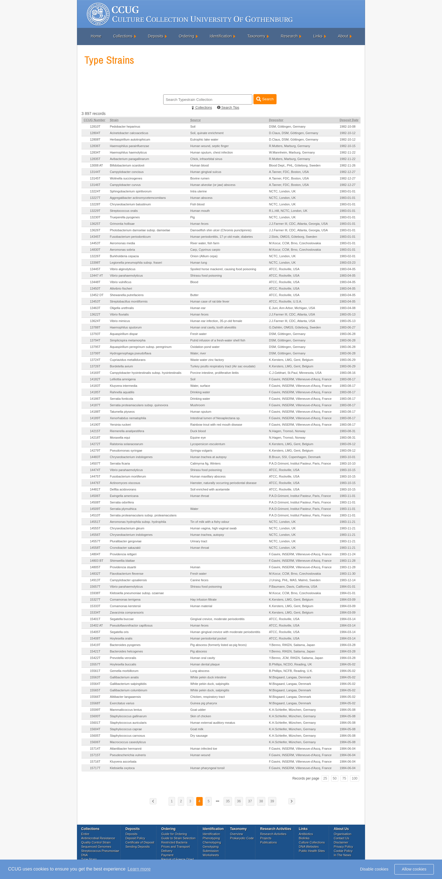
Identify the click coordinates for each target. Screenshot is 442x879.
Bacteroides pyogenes (125, 645)
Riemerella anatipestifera (127, 431)
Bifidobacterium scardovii (127, 165)
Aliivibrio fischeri (121, 288)
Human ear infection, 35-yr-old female (216, 321)
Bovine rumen (199, 178)
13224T (95, 191)
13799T (95, 353)
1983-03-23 (347, 262)
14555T (95, 528)
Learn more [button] (139, 869)
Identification (221, 36)
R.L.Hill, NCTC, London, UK (288, 210)
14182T (95, 379)
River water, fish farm (204, 243)
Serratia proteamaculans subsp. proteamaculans (143, 515)
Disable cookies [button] (374, 869)
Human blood (199, 165)
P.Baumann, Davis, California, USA (293, 586)
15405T (95, 632)
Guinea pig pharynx (203, 703)
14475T (95, 476)
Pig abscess (198, 651)
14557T (95, 541)
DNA (84, 855)
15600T (95, 716)
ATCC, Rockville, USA (284, 269)
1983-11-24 (347, 554)
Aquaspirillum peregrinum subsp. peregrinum (141, 347)
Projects (265, 838)
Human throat (199, 496)
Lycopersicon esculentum (207, 444)
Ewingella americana (124, 496)
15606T (95, 742)
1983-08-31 (347, 431)
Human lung (198, 262)
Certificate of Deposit (139, 842)
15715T (95, 755)
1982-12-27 (347, 172)
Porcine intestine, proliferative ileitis (214, 372)
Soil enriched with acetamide (210, 489)
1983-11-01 (347, 496)
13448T (95, 282)
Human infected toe (203, 748)
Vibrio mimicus (120, 321)
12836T (95, 146)
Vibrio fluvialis (119, 314)
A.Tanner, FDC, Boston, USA (289, 172)
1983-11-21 (347, 521)
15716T (95, 761)
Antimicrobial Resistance (98, 838)
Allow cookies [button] (414, 869)
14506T (95, 496)
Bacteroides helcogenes (126, 651)
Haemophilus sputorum (126, 327)
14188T (95, 411)
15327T (95, 599)
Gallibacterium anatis (124, 677)
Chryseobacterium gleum (127, 528)
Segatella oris (119, 632)
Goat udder (198, 709)
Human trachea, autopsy (207, 534)
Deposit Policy (135, 838)
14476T (95, 483)
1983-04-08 (347, 308)
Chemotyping (212, 842)
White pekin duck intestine (208, 677)
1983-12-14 (347, 580)
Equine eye (198, 437)
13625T (95, 223)
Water (194, 508)
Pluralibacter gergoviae (126, 541)
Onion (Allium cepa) (204, 256)
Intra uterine (198, 191)
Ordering (186, 36)
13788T (95, 327)
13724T (95, 359)
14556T (95, 534)
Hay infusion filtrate (203, 599)
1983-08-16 (347, 372)
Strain (114, 120)
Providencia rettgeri (123, 554)
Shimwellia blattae (122, 560)
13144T (95, 172)
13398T (95, 262)
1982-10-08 (347, 126)
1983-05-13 (347, 314)
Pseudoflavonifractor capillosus (131, 625)
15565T (95, 690)
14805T (95, 567)
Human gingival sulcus (205, 172)
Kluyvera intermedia (123, 385)
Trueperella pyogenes (125, 217)
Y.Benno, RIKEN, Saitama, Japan (292, 645)
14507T (95, 463)
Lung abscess (199, 670)
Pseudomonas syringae (126, 450)
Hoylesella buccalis (123, 664)
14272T (95, 444)
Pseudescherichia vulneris (128, 755)
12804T (95, 133)
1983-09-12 (347, 444)
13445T (95, 269)
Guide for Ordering (174, 834)
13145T (95, 178)
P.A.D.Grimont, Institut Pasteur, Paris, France (300, 463)
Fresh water (198, 334)
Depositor (276, 120)
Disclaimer (341, 842)
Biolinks (304, 838)
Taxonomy (256, 36)
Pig (192, 217)
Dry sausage (199, 735)
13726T (95, 366)
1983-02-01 (347, 256)
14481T (95, 489)
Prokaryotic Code (242, 838)
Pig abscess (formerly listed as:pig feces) (218, 645)
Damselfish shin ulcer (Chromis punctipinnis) (220, 230)
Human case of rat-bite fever (209, 301)
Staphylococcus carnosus (127, 735)
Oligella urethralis (122, 308)
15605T (95, 735)
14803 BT (96, 560)
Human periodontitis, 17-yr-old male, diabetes (221, 236)
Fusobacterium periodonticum (130, 236)
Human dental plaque (205, 664)
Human (195, 567)
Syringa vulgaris (201, 450)
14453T (95, 243)
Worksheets (211, 855)
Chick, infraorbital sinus (206, 159)
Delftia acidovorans (123, 489)
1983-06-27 (347, 327)
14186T (95, 398)
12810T (95, 126)
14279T (95, 450)
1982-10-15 (347, 146)
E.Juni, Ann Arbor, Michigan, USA (292, 308)
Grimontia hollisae (122, 223)
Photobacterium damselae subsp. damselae (140, 230)
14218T (95, 437)
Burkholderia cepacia (124, 256)
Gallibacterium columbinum (128, 690)
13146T (95, 185)
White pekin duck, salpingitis (209, 683)
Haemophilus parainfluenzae (129, 146)
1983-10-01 (347, 457)
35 (227, 801)
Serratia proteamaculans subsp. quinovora (139, 405)
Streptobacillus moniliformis (129, 301)
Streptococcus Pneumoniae (100, 851)
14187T (95, 405)
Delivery (167, 851)
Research (289, 36)
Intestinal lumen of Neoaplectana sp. (215, 418)
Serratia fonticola (121, 398)
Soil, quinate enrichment (207, 133)
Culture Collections (312, 842)
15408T (95, 638)
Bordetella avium (121, 366)
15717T (95, 768)
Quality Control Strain (96, 842)
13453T (95, 301)
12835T (95, 159)
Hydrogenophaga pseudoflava (130, 353)
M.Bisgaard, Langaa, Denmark (290, 677)
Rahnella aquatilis (122, 392)
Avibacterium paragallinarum (129, 159)
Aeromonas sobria (122, 249)
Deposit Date (349, 120)
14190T (95, 424)
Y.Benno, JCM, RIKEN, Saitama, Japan (296, 658)
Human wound (200, 755)
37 (250, 801)
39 (272, 801)
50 (335, 778)
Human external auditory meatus (212, 722)
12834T (95, 152)
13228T (95, 204)
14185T (95, 392)
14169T (95, 372)
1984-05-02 (347, 664)
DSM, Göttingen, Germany (287, 126)
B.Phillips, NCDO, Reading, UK (290, 664)
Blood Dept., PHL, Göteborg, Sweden (295, 165)
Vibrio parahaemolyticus (126, 275)
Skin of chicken (200, 716)
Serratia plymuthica (123, 508)
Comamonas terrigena (125, 599)
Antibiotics (306, 834)
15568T (95, 703)
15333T (95, 606)
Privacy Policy (343, 846)
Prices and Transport (175, 846)
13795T (95, 347)
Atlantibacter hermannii (126, 748)
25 (325, 778)
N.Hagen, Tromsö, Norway (287, 431)
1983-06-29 (347, 359)
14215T (95, 431)
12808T (95, 139)
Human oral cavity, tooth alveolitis (213, 327)
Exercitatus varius (122, 703)
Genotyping (210, 846)
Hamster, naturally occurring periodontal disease (223, 483)
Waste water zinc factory (207, 359)
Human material (201, 606)
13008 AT (96, 165)
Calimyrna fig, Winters (205, 463)
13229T (95, 210)
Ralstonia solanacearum (126, 444)
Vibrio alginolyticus (123, 269)
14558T (95, 547)
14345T (95, 236)
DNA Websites (309, 846)
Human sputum (200, 411)
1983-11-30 (347, 573)
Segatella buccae (122, 619)
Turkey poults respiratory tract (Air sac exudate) (222, 366)
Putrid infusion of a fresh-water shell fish (217, 340)
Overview (236, 834)
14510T (95, 515)
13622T (95, 314)
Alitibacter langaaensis (125, 696)
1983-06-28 (347, 334)
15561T (95, 670)
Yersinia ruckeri (120, 424)
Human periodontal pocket (208, 638)
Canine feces (199, 580)
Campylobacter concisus (127, 172)
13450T (95, 288)
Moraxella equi (120, 437)
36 (239, 801)
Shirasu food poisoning (206, 275)
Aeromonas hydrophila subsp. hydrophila (138, 521)
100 (354, 778)
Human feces (199, 223)
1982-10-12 (347, 133)
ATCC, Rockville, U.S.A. (285, 301)
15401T (95, 619)
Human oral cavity (202, 658)
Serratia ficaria (120, 463)
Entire (85, 834)
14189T (95, 418)
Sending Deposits (137, 846)
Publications (268, 842)
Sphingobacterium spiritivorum (131, 191)
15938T (95, 593)
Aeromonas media (122, 243)
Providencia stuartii (123, 567)
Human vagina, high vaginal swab (213, 528)
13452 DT (96, 295)
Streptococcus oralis (124, 210)
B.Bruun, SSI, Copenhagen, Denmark (295, 457)
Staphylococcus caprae (126, 729)
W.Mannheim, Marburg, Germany (292, 152)
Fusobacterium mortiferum (128, 476)
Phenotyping (211, 838)
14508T (95, 502)
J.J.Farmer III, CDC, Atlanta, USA (292, 314)
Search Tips (228, 108)
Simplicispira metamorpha (128, 340)
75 (344, 778)
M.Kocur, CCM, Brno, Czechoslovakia (295, 243)
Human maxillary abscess (208, 476)
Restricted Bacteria (174, 842)
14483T (95, 457)
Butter (194, 295)
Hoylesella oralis (121, 638)
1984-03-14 (347, 619)
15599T (95, 709)
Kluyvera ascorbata (123, 761)
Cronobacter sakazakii (125, 547)
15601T (95, 722)
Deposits (155, 36)
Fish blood (197, 204)
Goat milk (196, 729)
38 (261, 801)
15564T (95, 683)
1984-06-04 (347, 748)
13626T (95, 230)
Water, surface (200, 385)
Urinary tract (198, 541)
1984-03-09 (347, 599)
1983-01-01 (347, 191)
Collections (122, 36)
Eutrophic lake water (204, 139)
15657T (95, 586)
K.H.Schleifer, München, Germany (292, 709)
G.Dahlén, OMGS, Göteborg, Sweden (295, 327)
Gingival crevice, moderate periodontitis (217, 619)
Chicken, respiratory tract (207, 696)
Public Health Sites (312, 851)
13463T (95, 308)
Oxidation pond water (205, 347)
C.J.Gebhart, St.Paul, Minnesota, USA (295, 372)
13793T (95, 334)
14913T (95, 580)
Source (195, 120)
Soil (192, 126)
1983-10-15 (347, 470)
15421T (95, 651)
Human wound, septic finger (209, 146)
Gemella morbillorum (124, 670)
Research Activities (273, 834)
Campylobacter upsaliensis (128, 580)
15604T (95, 729)
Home (96, 36)
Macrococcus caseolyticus (128, 742)
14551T (95, 521)
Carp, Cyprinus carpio (205, 249)
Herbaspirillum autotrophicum (130, 139)
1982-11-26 (347, 165)
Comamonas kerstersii (125, 606)
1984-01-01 (347, 586)
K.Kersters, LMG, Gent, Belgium (291, 359)
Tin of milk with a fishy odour (209, 521)
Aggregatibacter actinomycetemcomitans (138, 197)
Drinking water (200, 392)
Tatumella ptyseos (122, 411)
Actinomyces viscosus (125, 483)
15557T (95, 664)
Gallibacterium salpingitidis (128, 683)
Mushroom (197, 405)
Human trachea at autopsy (208, 457)
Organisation (342, 834)
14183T (95, 385)
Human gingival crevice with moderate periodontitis (225, 632)
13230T (95, 217)
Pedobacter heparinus (125, 126)
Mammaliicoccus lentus (126, 709)
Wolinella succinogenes (126, 178)
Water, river (198, 353)
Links (317, 36)
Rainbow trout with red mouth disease (216, 424)
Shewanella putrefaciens (127, 295)
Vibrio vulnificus (120, 282)
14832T (95, 573)
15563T (95, 677)
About (343, 36)
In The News (342, 855)
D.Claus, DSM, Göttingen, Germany (293, 133)
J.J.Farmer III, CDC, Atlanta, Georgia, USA (298, 223)
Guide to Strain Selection (178, 838)
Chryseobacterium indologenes (131, 457)
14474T (95, 470)
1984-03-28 (347, 645)
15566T (95, 696)
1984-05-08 (347, 709)
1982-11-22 (347, 152)
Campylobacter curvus (125, 185)
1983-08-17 (347, 379)
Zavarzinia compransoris (127, 612)
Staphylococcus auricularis (128, 722)
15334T (95, 612)
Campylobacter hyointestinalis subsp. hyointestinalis (146, 372)
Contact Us (341, 838)
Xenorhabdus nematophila (128, 418)
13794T (95, 340)
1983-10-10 (347, 463)
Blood (194, 282)
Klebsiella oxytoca (122, 768)
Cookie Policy (343, 851)
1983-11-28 (347, 560)
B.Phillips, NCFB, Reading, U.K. (291, 670)
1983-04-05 (347, 269)
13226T (95, 256)
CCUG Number (94, 120)
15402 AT (96, 625)
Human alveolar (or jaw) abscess (212, 185)
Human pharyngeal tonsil (207, 768)
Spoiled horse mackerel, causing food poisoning (223, 269)
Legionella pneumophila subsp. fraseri (136, 262)
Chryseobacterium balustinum (130, 204)
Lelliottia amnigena (123, 379)
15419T (95, 645)
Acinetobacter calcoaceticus (129, 133)
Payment (167, 855)
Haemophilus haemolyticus (128, 152)
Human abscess (201, 197)
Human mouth (200, 210)
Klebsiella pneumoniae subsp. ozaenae (137, 593)
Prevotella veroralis (123, 658)
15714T (95, 748)
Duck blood (198, 431)
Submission (211, 851)
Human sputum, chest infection (211, 152)
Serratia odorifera (122, 502)
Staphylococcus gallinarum (128, 716)
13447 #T (96, 275)
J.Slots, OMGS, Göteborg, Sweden (293, 236)
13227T (95, 197)
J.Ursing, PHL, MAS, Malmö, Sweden (295, 580)
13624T (95, 321)
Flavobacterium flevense (126, 573)
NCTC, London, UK (282, 191)
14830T (95, 249)
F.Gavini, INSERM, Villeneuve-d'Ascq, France (300, 379)
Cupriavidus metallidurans (128, 359)
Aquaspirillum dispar (124, 334)
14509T (95, 508)
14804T (95, 554)
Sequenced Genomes (96, 846)
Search (264, 99)
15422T (95, 658)
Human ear (197, 308)
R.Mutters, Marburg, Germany (289, 146)
